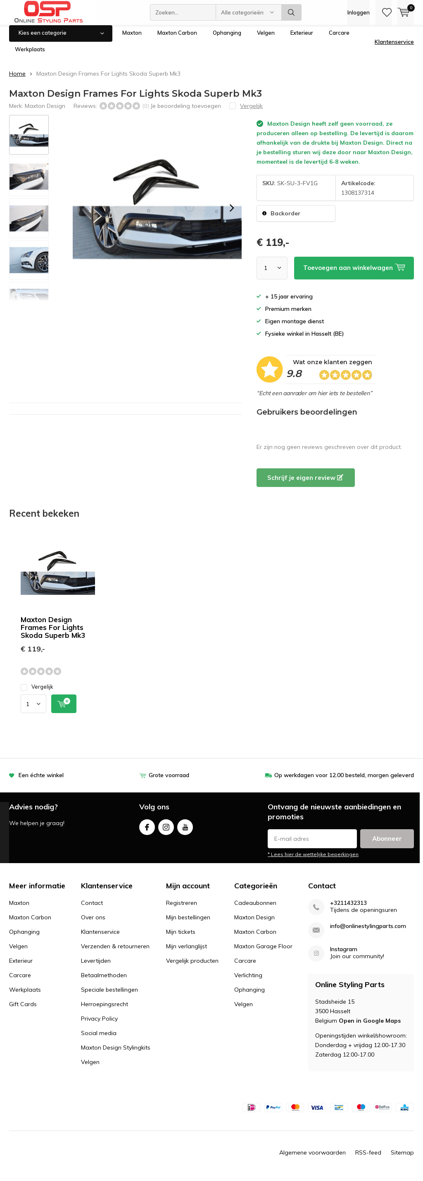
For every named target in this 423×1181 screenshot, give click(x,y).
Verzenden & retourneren (115, 952)
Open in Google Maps (370, 1027)
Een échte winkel (41, 781)
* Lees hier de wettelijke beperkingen (313, 860)
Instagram (166, 831)
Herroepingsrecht (104, 1010)
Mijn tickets (180, 938)
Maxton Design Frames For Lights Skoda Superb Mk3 (53, 633)
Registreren (181, 909)
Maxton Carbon (177, 39)
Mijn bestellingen (188, 923)
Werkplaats (30, 55)
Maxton (132, 39)
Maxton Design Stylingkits (115, 1053)
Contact (92, 909)
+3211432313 (348, 909)
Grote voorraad (169, 781)
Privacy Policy (99, 1024)
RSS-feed (368, 1158)
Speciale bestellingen (109, 996)
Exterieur (301, 39)
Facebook (147, 831)
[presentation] (232, 214)
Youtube (185, 831)
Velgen (266, 39)
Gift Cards (23, 1010)
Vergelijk (37, 693)
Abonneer (387, 845)
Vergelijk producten (192, 967)
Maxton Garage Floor (263, 952)
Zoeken (292, 12)
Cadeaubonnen (255, 909)
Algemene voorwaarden (312, 1158)
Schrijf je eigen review (305, 483)
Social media (98, 1039)
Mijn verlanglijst (186, 952)
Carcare (339, 39)
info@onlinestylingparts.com (368, 932)
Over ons (93, 923)
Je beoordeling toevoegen (185, 112)
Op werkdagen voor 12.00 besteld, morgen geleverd (344, 781)
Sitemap (402, 1158)
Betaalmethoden (104, 981)
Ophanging (227, 39)
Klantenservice (394, 48)
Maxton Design (45, 112)
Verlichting (248, 981)
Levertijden (96, 967)
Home (17, 80)
